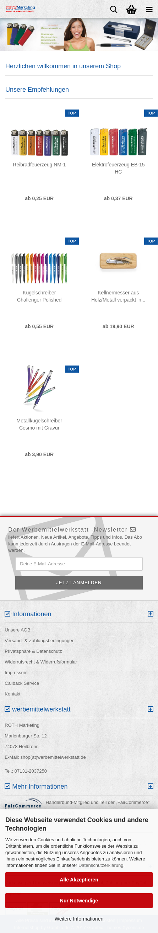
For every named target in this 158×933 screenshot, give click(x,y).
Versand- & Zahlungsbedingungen (40, 640)
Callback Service (22, 683)
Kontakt (12, 694)
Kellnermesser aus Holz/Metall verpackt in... (118, 296)
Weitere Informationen (79, 919)
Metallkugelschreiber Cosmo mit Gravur (39, 424)
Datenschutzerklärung (100, 865)
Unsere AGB (17, 630)
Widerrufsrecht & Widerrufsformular (41, 662)
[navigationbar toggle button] (149, 9)
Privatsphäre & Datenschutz (33, 651)
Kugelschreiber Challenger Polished (39, 296)
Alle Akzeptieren (79, 880)
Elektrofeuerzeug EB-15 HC (118, 168)
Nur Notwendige (79, 900)
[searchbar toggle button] (113, 9)
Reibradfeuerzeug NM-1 (39, 164)
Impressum (16, 672)
